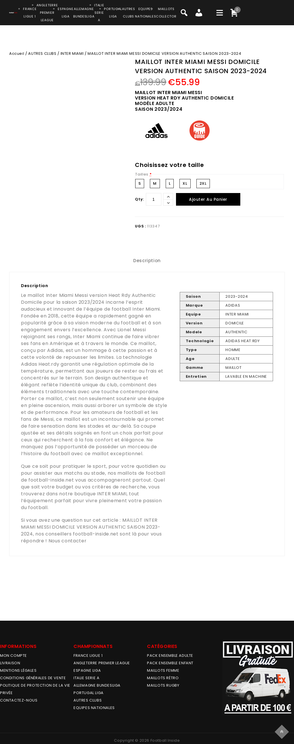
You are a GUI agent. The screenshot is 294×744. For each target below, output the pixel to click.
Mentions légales (18, 670)
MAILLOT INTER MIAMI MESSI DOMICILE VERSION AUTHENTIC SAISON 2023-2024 (90, 527)
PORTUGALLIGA (113, 13)
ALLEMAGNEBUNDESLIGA (83, 13)
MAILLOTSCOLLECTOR (166, 13)
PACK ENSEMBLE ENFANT (170, 663)
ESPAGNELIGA (65, 13)
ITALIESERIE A (99, 12)
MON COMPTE (13, 655)
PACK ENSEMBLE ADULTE (170, 655)
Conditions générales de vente (33, 678)
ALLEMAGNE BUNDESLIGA (97, 685)
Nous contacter (68, 540)
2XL (203, 183)
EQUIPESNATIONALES (145, 13)
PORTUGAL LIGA (89, 693)
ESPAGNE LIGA (87, 670)
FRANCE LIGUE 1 (88, 655)
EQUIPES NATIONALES (94, 707)
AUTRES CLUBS (42, 53)
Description (147, 261)
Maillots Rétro (163, 678)
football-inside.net (51, 480)
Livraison (10, 663)
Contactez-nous (18, 700)
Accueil (16, 53)
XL (185, 183)
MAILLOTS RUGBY (163, 685)
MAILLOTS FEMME (163, 670)
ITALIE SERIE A (86, 678)
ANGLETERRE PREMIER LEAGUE (47, 12)
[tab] (147, 261)
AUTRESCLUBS (128, 13)
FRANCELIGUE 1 (29, 13)
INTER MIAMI (72, 53)
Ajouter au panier (208, 199)
